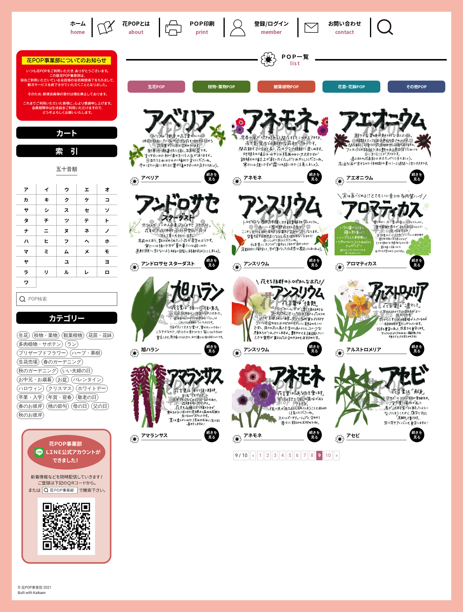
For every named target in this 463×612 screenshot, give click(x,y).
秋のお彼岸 (30, 415)
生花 (23, 335)
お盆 (62, 379)
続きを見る (211, 176)
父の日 (100, 406)
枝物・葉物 (46, 335)
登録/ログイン (271, 27)
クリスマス (60, 388)
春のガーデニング (62, 362)
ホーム (78, 27)
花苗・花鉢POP (351, 86)
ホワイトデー (92, 388)
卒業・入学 (30, 397)
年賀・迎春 (60, 397)
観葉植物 (72, 335)
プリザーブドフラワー (42, 353)
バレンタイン (87, 379)
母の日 (80, 406)
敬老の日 (87, 397)
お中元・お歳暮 (35, 379)
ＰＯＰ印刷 (202, 27)
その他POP (416, 86)
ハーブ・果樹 (86, 353)
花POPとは (136, 27)
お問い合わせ (344, 27)
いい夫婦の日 (76, 370)
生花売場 (28, 362)
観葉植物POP (286, 86)
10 (328, 455)
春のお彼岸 (30, 406)
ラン (71, 344)
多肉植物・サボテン (40, 344)
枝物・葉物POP (221, 86)
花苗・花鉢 (100, 335)
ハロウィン (30, 388)
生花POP (156, 86)
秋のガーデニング (37, 370)
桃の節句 (57, 406)
